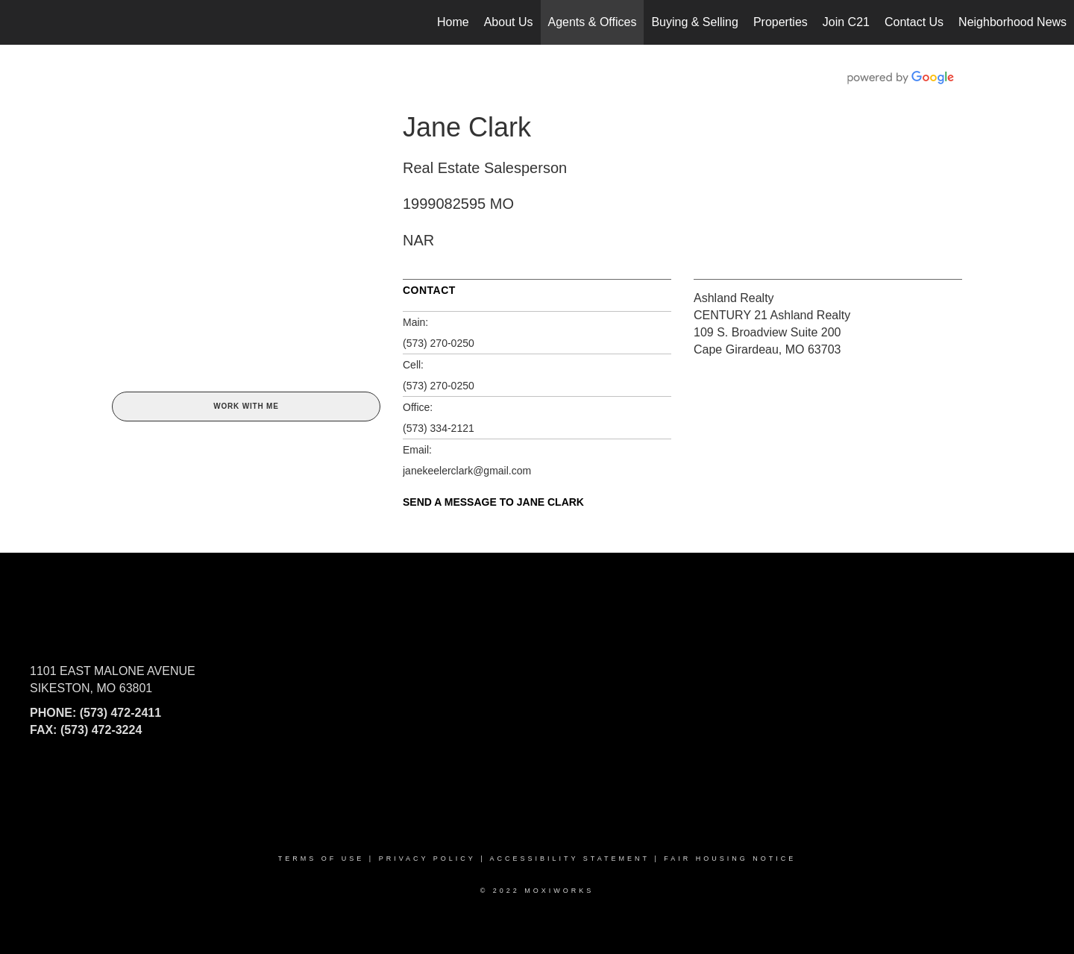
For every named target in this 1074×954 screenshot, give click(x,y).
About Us (508, 22)
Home (453, 22)
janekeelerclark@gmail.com (467, 471)
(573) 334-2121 (438, 428)
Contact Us (914, 22)
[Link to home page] (19, 22)
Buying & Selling (694, 22)
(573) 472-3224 (101, 730)
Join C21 (846, 22)
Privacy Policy (427, 858)
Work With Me (245, 406)
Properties (780, 22)
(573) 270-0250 (438, 343)
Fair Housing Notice (730, 858)
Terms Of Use (321, 858)
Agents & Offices (592, 22)
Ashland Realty (734, 298)
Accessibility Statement (570, 858)
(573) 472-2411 (120, 712)
